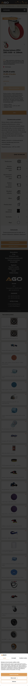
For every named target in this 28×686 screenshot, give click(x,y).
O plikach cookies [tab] (23, 658)
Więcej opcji (14, 678)
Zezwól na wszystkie (14, 674)
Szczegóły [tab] (14, 658)
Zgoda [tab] (4, 658)
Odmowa (14, 681)
